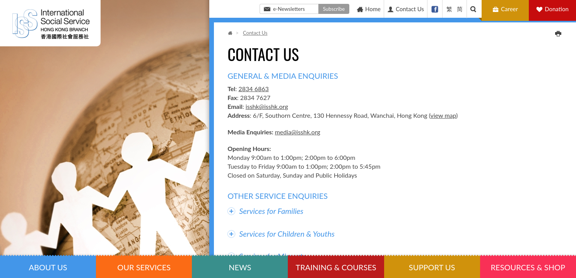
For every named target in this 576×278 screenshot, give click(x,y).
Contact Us (405, 9)
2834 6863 (253, 88)
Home (368, 9)
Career (506, 9)
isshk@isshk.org (267, 106)
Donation (557, 8)
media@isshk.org (297, 132)
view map (443, 115)
